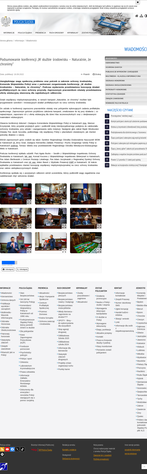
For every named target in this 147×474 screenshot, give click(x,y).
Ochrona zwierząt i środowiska (47, 322)
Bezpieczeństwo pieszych (65, 294)
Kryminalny (81, 288)
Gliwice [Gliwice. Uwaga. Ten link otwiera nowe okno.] (140, 333)
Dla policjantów (26, 331)
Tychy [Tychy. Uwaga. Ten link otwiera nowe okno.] (139, 399)
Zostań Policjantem (101, 289)
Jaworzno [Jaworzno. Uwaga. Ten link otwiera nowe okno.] (141, 340)
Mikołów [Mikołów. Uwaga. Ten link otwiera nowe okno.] (140, 354)
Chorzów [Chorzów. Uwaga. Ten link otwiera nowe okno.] (141, 316)
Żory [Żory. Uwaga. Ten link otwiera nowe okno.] (139, 413)
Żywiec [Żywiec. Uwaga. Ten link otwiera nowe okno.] (140, 416)
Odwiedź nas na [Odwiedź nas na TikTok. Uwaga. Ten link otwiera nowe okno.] (22, 449)
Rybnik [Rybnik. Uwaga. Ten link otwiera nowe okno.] (140, 378)
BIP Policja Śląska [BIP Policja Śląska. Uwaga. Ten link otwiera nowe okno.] (45, 449)
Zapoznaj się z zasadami (102, 455)
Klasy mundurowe (104, 346)
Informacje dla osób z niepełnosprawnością (124, 328)
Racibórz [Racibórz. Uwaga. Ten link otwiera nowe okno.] (141, 371)
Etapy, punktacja (103, 329)
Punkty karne (64, 369)
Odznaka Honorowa (5, 322)
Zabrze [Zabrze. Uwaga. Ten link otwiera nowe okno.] (140, 406)
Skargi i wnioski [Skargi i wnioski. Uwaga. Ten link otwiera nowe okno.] (122, 319)
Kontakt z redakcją (69, 449)
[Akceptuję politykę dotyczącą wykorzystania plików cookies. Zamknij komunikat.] (138, 2)
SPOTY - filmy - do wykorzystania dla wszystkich (65, 323)
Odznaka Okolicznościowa (8, 328)
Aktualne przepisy (104, 333)
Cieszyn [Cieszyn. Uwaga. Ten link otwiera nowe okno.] (140, 319)
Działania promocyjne (101, 297)
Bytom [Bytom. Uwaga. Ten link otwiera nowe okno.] (140, 312)
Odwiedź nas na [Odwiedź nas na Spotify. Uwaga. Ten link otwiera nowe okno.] (2, 454)
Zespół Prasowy (122, 299)
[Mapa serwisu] (141, 16)
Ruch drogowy (64, 288)
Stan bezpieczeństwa (27, 294)
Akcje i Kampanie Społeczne (46, 297)
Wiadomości (31, 41)
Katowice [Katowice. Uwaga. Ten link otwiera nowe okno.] (141, 343)
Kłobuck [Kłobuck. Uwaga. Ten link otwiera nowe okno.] (140, 347)
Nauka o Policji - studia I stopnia (103, 303)
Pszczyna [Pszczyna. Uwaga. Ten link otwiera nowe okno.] (141, 368)
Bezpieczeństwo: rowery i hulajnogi (66, 300)
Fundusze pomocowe (25, 347)
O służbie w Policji (101, 318)
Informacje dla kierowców (64, 349)
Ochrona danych (8, 300)
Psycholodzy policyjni (25, 353)
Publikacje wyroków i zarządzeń (5, 306)
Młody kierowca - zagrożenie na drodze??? (65, 314)
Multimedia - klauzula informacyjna (6, 315)
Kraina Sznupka (46, 318)
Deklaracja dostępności (71, 458)
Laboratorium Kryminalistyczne (27, 367)
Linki (117, 322)
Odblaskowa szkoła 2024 (63, 343)
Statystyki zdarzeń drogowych (63, 357)
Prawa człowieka (27, 372)
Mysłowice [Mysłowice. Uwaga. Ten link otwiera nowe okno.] (141, 357)
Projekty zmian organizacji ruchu (65, 364)
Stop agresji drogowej (63, 330)
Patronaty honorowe (5, 335)
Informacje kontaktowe (120, 294)
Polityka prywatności (101, 459)
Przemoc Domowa (43, 312)
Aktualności (44, 293)
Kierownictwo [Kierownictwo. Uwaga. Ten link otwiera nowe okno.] (7, 296)
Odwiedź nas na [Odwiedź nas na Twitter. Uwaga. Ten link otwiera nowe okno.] (17, 449)
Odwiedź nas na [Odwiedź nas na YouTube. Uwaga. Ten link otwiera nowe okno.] (7, 449)
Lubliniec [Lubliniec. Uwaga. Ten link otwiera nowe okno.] (141, 350)
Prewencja (43, 288)
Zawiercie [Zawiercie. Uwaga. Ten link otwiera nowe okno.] (141, 409)
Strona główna (6, 41)
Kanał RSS (2, 449)
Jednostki (140, 288)
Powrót (85, 74)
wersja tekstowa (131, 453)
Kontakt (99, 337)
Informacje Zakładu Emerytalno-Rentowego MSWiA (25, 380)
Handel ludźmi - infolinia (122, 313)
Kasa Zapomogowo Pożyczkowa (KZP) (26, 339)
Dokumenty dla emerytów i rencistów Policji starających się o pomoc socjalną (27, 395)
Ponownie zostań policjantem (103, 351)
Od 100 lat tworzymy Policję (27, 300)
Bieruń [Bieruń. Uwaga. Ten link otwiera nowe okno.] (140, 309)
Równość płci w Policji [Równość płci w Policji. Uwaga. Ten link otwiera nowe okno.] (8, 353)
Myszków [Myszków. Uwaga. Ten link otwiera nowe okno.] (141, 361)
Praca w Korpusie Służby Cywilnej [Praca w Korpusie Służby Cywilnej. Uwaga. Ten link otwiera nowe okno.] (104, 341)
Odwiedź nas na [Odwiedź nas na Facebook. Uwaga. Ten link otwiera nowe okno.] (12, 449)
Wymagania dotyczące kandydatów (101, 311)
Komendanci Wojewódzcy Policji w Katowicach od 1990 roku (26, 310)
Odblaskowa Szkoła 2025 (63, 336)
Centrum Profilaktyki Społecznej (44, 305)
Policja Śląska (25, 288)
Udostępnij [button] (8, 269)
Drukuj (97, 74)
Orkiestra (24, 362)
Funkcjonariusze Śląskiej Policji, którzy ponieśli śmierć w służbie (27, 324)
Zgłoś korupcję (121, 309)
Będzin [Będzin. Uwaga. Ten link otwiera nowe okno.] (140, 302)
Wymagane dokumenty (101, 324)
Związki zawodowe (5, 347)
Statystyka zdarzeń (5, 341)
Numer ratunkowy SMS (123, 304)
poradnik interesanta (132, 449)
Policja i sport (26, 359)
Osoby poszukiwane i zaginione (83, 295)
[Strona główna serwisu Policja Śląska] (136, 16)
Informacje (19, 41)
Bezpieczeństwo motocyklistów (65, 306)
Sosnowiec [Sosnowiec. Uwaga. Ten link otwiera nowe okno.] (142, 388)
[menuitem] (9, 32)
